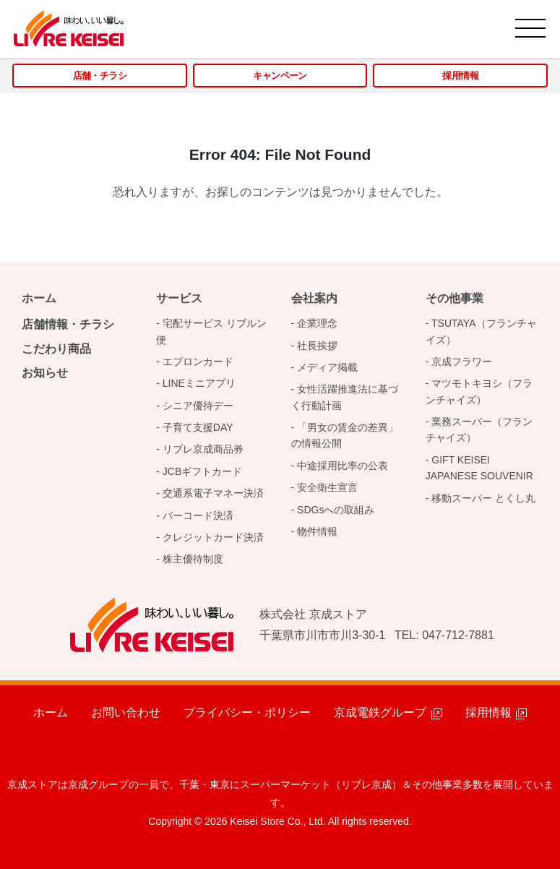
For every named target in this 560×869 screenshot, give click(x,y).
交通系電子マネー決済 (213, 493)
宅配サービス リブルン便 (211, 331)
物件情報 (317, 531)
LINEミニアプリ (199, 383)
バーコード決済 (198, 515)
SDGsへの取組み (335, 509)
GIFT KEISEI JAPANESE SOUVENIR (479, 467)
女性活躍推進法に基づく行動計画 (345, 397)
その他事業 (454, 298)
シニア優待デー (198, 405)
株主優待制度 (193, 559)
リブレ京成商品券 (203, 449)
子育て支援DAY (198, 427)
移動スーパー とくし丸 (483, 498)
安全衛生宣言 (327, 487)
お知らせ (45, 373)
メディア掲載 (327, 367)
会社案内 (314, 298)
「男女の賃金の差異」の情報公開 (345, 435)
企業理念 (317, 323)
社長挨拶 (317, 345)
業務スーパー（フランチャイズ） (479, 429)
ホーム (39, 298)
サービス (179, 298)
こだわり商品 (56, 349)
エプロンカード (198, 361)
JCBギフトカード (202, 471)
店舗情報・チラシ (68, 324)
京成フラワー (461, 361)
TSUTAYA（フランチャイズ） (481, 331)
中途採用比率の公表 (342, 465)
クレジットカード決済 (213, 537)
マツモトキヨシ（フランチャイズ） (479, 391)
